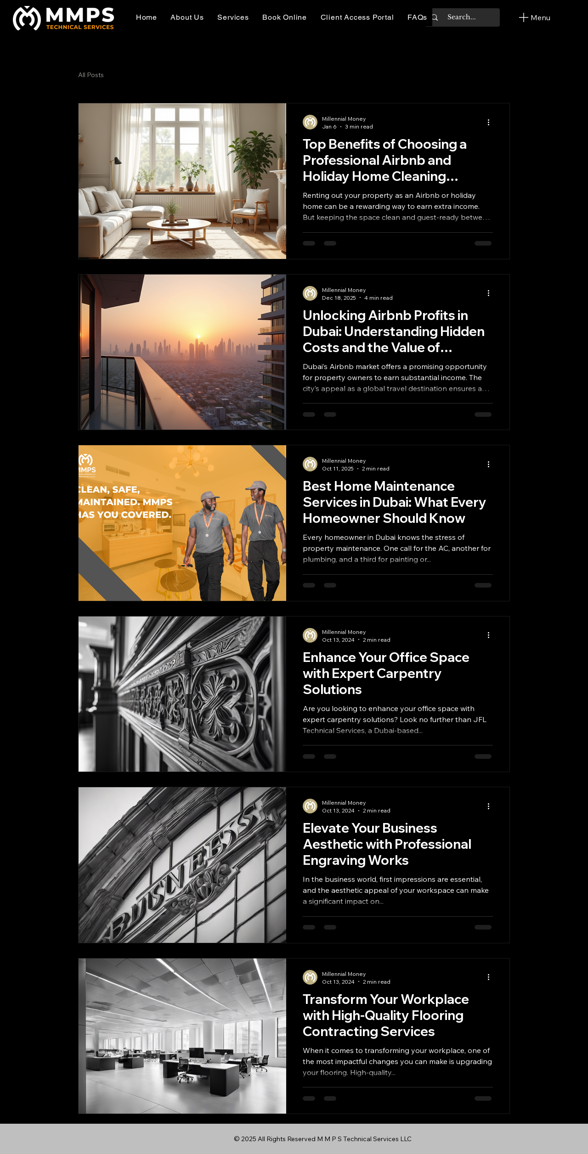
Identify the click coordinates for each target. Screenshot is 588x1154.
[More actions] (491, 122)
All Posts (91, 75)
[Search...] (461, 17)
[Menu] (533, 17)
